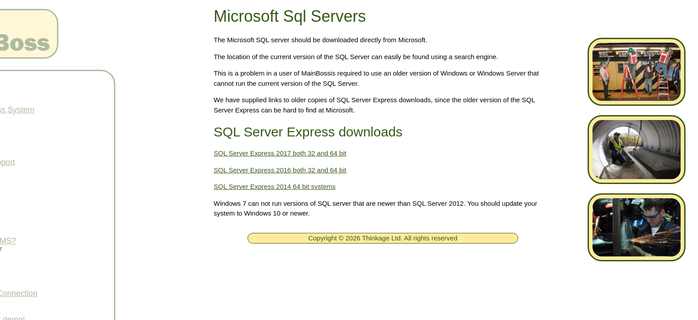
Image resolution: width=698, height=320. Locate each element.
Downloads (50, 188)
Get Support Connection (73, 293)
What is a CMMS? (62, 240)
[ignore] (19, 84)
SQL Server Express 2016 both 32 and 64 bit (280, 170)
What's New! (52, 214)
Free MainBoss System (71, 109)
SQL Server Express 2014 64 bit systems (275, 186)
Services (45, 267)
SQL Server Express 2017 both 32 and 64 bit (280, 153)
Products (46, 136)
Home (41, 83)
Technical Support (62, 162)
